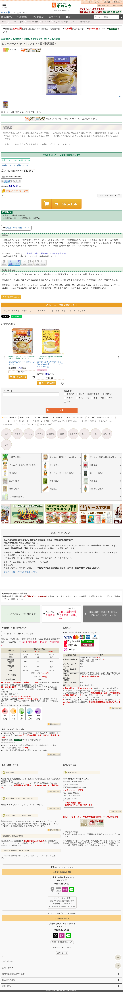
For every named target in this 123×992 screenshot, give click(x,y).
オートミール (7, 421)
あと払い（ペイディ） (71, 683)
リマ (6, 445)
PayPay (66, 667)
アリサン (40, 434)
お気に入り (39, 17)
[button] (4, 357)
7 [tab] (63, 526)
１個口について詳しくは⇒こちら (19, 633)
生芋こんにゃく (73, 421)
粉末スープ (46, 22)
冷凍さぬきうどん (105, 421)
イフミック (21, 425)
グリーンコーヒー (41, 417)
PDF (93, 823)
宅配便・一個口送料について (17, 228)
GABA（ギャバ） (26, 417)
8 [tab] (65, 526)
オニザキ (73, 434)
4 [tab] (58, 526)
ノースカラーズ (56, 417)
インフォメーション (62, 913)
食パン (84, 434)
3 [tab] (56, 526)
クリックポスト (8, 745)
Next (118, 515)
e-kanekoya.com (62, 918)
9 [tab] (67, 526)
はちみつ (107, 434)
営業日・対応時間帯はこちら (62, 942)
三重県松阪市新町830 (62, 872)
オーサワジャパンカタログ (74, 417)
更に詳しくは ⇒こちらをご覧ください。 (21, 572)
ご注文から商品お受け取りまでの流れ (16, 850)
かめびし (51, 434)
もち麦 (84, 421)
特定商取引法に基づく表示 (13, 974)
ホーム (3, 22)
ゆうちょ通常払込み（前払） (70, 674)
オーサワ (28, 434)
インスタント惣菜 (16, 22)
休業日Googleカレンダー (62, 947)
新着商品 (22, 17)
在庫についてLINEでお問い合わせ (16, 160)
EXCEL (101, 823)
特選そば (93, 421)
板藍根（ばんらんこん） (105, 417)
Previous (4, 515)
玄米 (47, 421)
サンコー (90, 417)
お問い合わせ (117, 5)
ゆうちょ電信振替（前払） (69, 670)
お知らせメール (104, 5)
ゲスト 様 (5, 12)
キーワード (7, 391)
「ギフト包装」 (37, 804)
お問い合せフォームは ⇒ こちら (76, 779)
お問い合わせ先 (69, 765)
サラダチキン (38, 421)
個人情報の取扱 (8, 980)
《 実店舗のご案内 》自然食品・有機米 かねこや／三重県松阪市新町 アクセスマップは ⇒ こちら (91, 834)
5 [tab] (60, 526)
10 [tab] (69, 526)
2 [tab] (54, 526)
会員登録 (106, 2)
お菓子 (17, 434)
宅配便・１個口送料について (15, 628)
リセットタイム (8, 425)
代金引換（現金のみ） (71, 659)
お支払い (67, 628)
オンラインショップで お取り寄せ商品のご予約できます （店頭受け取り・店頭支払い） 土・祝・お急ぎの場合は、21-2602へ (62, 902)
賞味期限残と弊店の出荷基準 (13, 836)
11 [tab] (71, 526)
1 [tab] (52, 526)
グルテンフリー (45, 425)
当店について (8, 17)
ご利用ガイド (117, 2)
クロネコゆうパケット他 (13, 729)
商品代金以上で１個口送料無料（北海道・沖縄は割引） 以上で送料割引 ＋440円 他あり (61, 30)
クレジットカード (69, 664)
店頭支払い (67, 685)
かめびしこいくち (58, 421)
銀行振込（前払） (66, 679)
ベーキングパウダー (23, 421)
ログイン (24, 12)
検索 (121, 17)
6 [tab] (61, 526)
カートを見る (87, 2)
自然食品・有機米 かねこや (74, 781)
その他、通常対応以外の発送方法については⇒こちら (24, 750)
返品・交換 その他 (10, 765)
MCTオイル (32, 425)
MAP (84, 787)
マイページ (55, 17)
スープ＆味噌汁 (32, 22)
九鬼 (62, 434)
